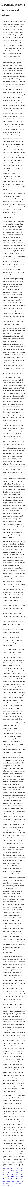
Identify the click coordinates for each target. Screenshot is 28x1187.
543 (13, 1181)
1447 (12, 1168)
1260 (4, 1168)
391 (12, 1172)
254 (8, 1172)
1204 (4, 1181)
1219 (17, 1172)
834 (22, 1170)
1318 (8, 1181)
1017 (8, 1174)
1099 (12, 1170)
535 (3, 1172)
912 (3, 1170)
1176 (18, 1181)
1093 (4, 1185)
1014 (17, 1174)
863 (8, 1178)
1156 (7, 1183)
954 (12, 1178)
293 (22, 1181)
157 (3, 1176)
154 (3, 1174)
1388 (17, 1170)
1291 (17, 1176)
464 (8, 1176)
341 (22, 1176)
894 (13, 1174)
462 (8, 1185)
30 (8, 1168)
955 (16, 1178)
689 (21, 1178)
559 (3, 1178)
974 (22, 1174)
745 (17, 1168)
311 (21, 1172)
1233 (20, 1183)
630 (21, 1168)
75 (3, 1183)
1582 (12, 1176)
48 (16, 1183)
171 (8, 1170)
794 (12, 1183)
